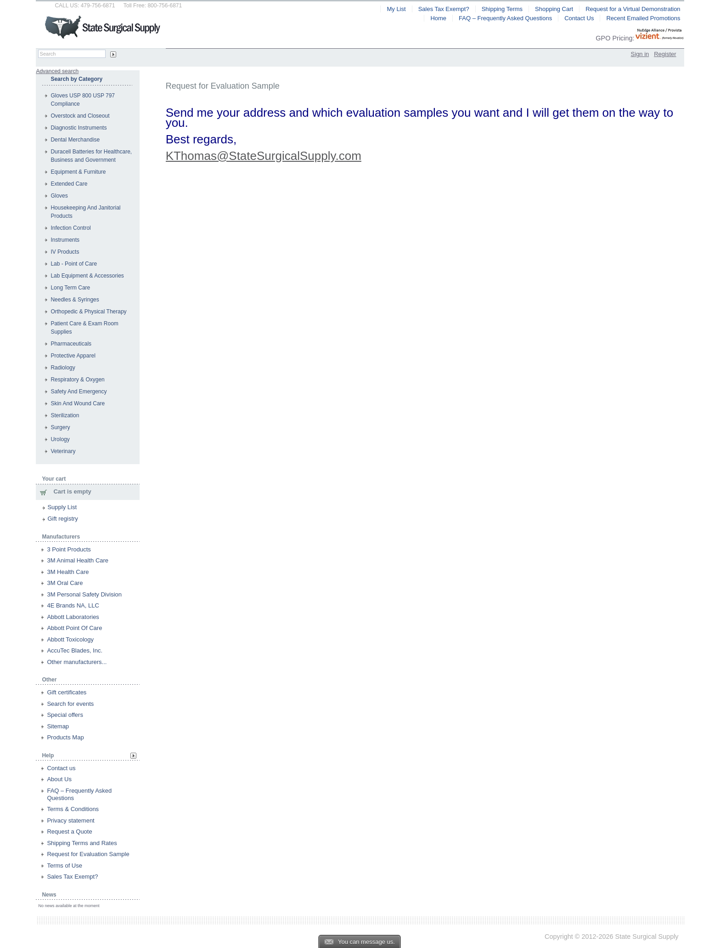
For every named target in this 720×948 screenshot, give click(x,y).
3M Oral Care (65, 582)
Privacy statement (70, 820)
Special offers (65, 714)
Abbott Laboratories (73, 616)
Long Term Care (70, 287)
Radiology (63, 367)
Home (438, 18)
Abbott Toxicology (70, 639)
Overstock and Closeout (80, 116)
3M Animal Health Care (77, 560)
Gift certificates (66, 692)
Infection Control (70, 228)
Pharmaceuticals (71, 344)
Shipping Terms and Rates (82, 843)
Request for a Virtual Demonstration (632, 9)
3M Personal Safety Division (84, 594)
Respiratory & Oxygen (77, 379)
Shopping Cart (554, 9)
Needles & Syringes (75, 299)
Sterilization (65, 415)
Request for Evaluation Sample (88, 854)
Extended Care (69, 184)
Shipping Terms (502, 9)
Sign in (640, 54)
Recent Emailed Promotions (643, 18)
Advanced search (57, 71)
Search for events (70, 703)
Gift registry (62, 518)
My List (396, 9)
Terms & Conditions (73, 809)
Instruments (65, 240)
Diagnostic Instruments (79, 128)
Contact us (61, 768)
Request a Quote (69, 831)
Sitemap (58, 726)
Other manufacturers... (77, 661)
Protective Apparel (73, 355)
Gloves (59, 196)
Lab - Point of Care (74, 264)
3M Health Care (68, 571)
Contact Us (579, 18)
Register (665, 54)
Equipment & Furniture (78, 172)
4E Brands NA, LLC (73, 605)
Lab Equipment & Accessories (87, 275)
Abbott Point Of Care (74, 627)
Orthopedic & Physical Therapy (88, 311)
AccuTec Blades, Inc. (74, 650)
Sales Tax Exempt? (72, 876)
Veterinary (63, 451)
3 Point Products (68, 549)
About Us (59, 779)
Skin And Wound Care (78, 403)
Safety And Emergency (79, 391)
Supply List (62, 507)
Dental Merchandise (75, 139)
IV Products (65, 252)
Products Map (65, 737)
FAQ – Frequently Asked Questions (505, 18)
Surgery (60, 427)
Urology (60, 439)
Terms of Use (64, 865)
